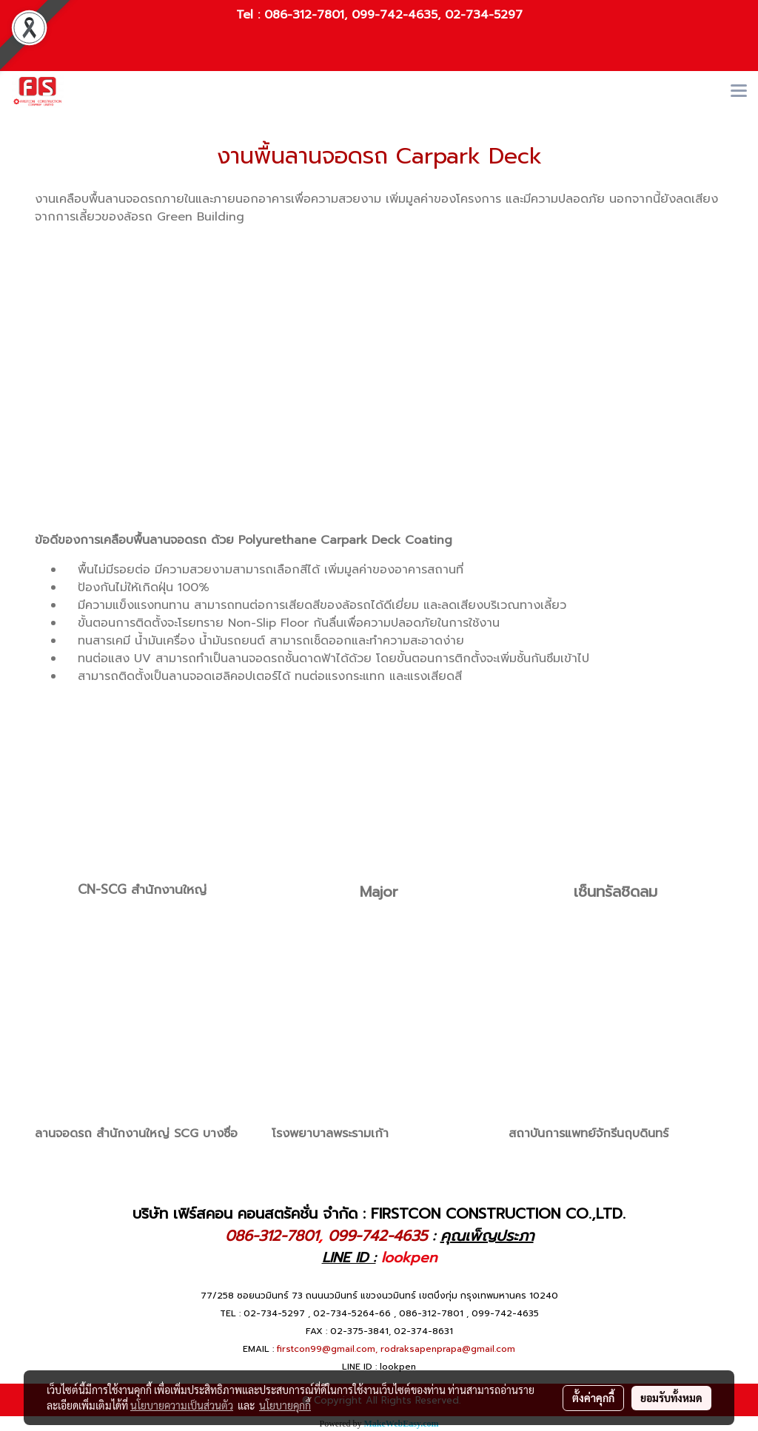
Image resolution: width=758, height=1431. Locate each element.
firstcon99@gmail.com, (327, 1349)
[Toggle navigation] (738, 91)
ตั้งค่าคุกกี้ (593, 1397)
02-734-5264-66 (352, 1313)
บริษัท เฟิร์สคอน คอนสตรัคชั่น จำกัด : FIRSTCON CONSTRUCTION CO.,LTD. (379, 1213)
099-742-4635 (394, 15)
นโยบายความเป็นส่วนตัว (181, 1405)
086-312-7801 (304, 15)
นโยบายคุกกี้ (285, 1405)
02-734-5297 (484, 15)
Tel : (250, 15)
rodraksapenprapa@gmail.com (447, 1349)
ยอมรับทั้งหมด (671, 1397)
